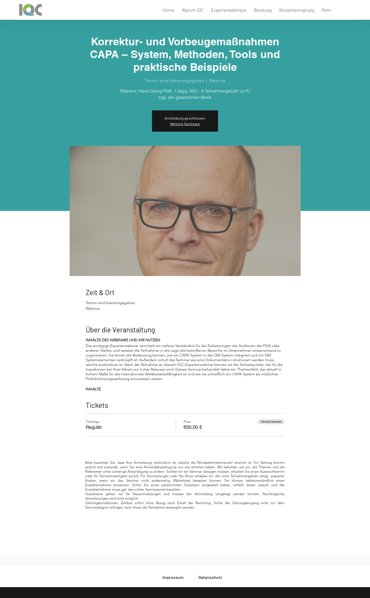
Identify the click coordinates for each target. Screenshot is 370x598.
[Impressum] (173, 577)
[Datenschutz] (210, 577)
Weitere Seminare (185, 123)
